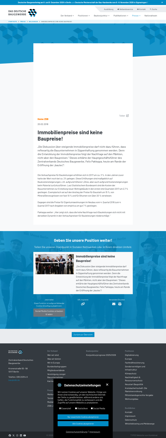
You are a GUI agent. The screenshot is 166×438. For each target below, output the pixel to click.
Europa (128, 357)
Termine (51, 396)
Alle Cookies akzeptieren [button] (83, 423)
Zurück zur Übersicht (83, 333)
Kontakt (128, 410)
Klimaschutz (130, 372)
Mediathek (52, 400)
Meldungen (52, 392)
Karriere (51, 379)
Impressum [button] (94, 431)
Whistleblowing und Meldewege (140, 422)
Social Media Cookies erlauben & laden (49, 311)
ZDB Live (51, 404)
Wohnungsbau (131, 397)
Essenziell (65, 408)
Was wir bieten (54, 357)
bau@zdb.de (14, 382)
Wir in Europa (53, 361)
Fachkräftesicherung (134, 361)
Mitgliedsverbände (56, 368)
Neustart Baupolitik (134, 382)
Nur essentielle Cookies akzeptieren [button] (83, 417)
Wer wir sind (53, 353)
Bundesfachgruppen (56, 365)
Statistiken (81, 408)
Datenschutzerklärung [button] (76, 431)
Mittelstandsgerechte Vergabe (139, 393)
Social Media (98, 408)
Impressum (130, 414)
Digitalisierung (132, 353)
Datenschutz (131, 418)
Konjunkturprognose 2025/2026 (101, 353)
